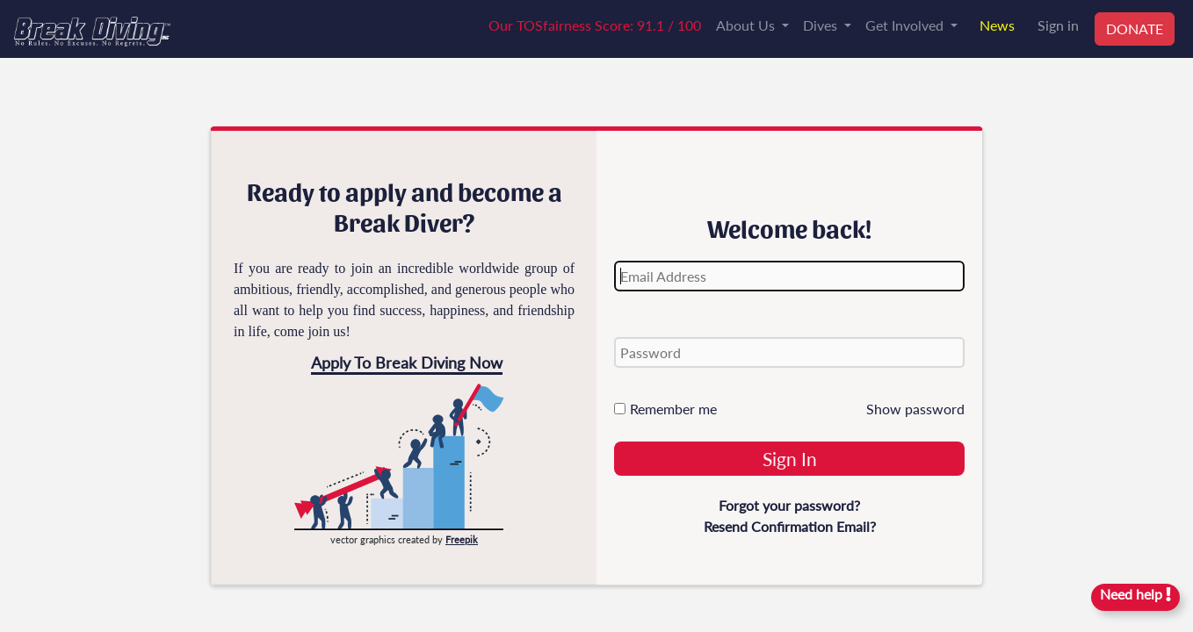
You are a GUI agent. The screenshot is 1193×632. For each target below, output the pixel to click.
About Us (747, 25)
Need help (1135, 593)
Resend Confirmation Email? (790, 526)
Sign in (1058, 25)
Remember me (665, 408)
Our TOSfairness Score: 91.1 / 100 (594, 25)
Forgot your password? (789, 505)
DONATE (1134, 28)
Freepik (461, 539)
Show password (915, 408)
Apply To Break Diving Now (407, 362)
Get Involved (906, 25)
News (997, 25)
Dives (822, 25)
